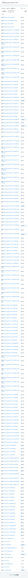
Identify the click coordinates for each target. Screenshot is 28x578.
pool (8, 2)
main (12, 2)
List (22, 8)
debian (4, 2)
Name (5, 11)
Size (26, 11)
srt (16, 2)
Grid (25, 8)
